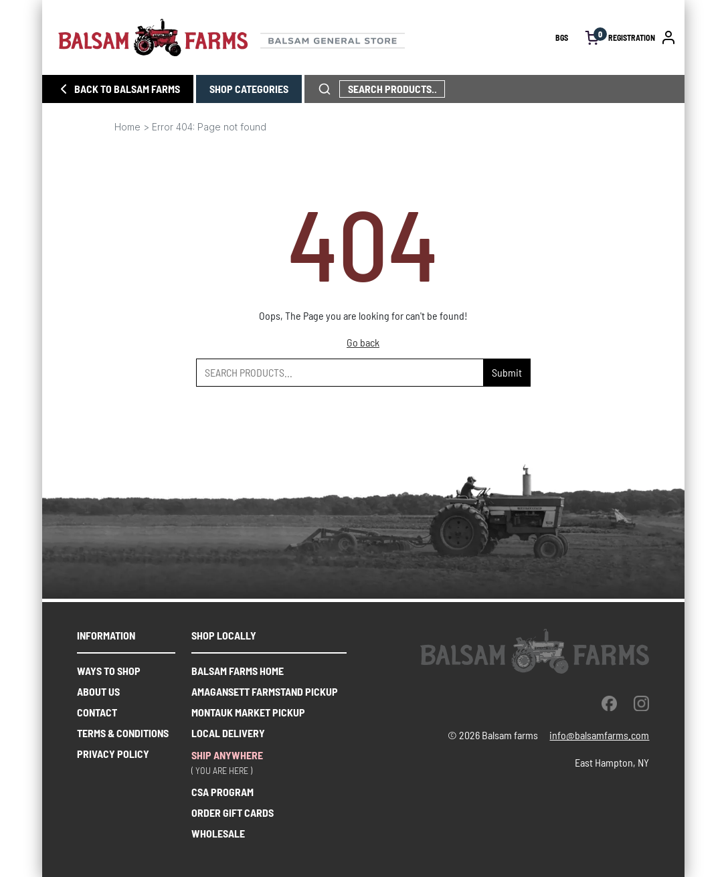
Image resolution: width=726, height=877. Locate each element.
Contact (97, 712)
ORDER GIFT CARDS (232, 812)
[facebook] (609, 703)
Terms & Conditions (123, 732)
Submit (507, 372)
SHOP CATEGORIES (248, 88)
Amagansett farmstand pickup (264, 691)
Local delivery (228, 732)
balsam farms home (237, 670)
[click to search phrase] (324, 89)
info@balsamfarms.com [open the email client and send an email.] (599, 734)
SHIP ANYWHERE (227, 755)
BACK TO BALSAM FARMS (118, 89)
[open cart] (592, 37)
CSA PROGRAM (222, 791)
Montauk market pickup (248, 712)
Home (127, 126)
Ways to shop (109, 670)
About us (98, 691)
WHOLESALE (218, 833)
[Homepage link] (306, 37)
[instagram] (641, 703)
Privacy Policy (113, 753)
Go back (363, 342)
